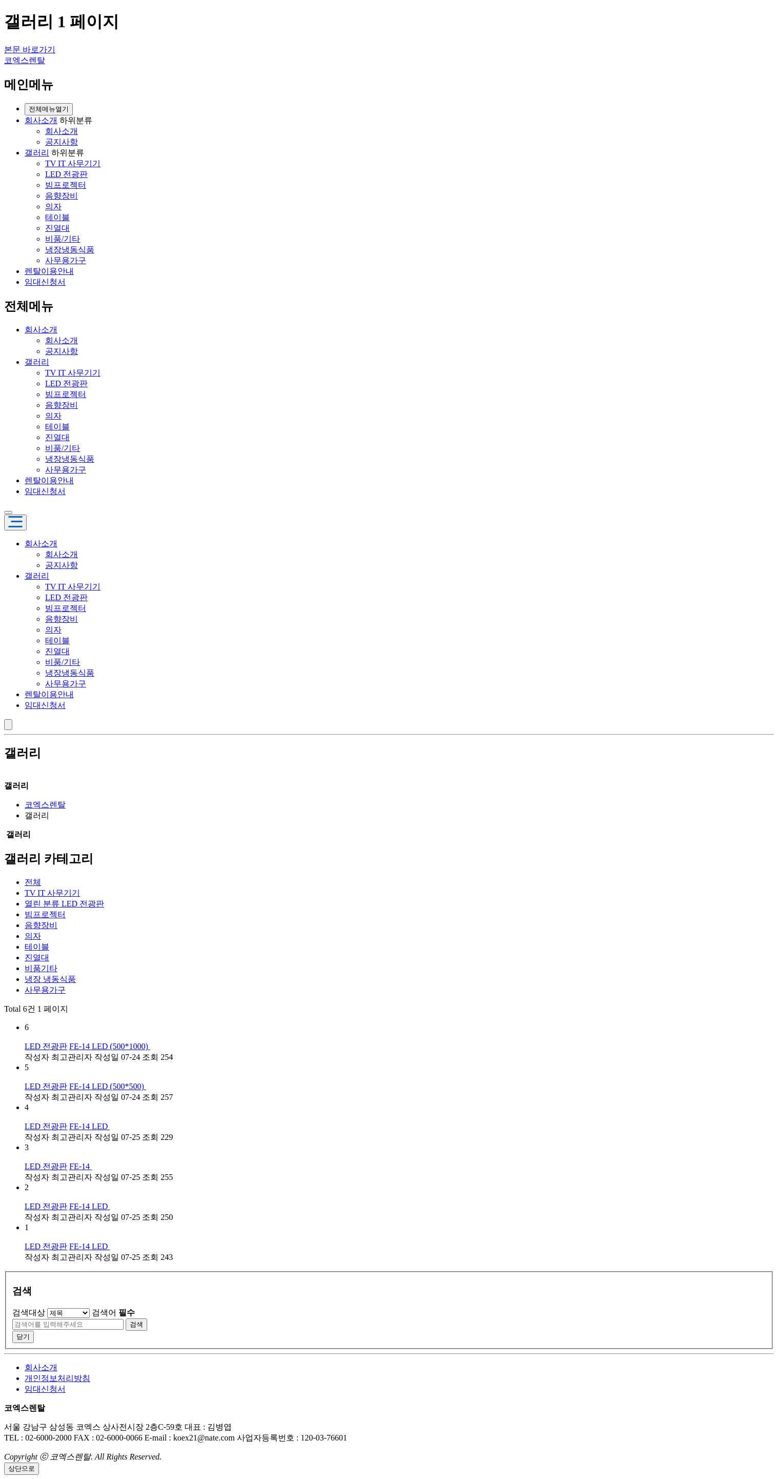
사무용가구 (65, 260)
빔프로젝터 (65, 185)
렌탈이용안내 (49, 271)
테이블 (57, 217)
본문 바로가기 (29, 49)
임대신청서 (45, 282)
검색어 (113, 1312)
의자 (53, 206)
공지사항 (61, 141)
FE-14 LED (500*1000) (109, 1046)
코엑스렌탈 (24, 60)
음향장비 (61, 195)
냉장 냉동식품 (50, 979)
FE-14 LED (89, 1126)
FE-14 (80, 1166)
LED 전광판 (66, 174)
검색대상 (28, 1312)
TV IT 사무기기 (73, 163)
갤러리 (37, 152)
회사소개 (41, 120)
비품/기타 (62, 238)
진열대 (57, 228)
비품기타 (41, 968)
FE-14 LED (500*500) (107, 1086)
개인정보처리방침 (57, 1378)
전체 (33, 882)
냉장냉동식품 (69, 249)
